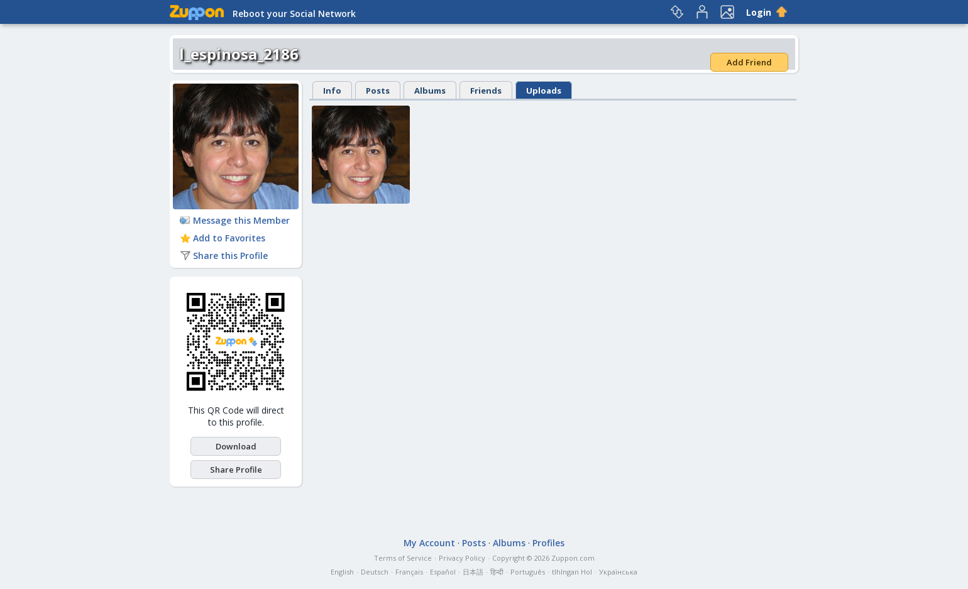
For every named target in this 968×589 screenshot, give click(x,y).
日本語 (473, 571)
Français (409, 571)
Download (236, 446)
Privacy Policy (462, 558)
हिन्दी (496, 571)
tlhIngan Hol (572, 571)
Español (443, 571)
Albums (430, 90)
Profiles (548, 543)
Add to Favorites (222, 238)
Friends (486, 90)
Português (527, 571)
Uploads (543, 90)
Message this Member (235, 220)
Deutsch (374, 571)
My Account (429, 543)
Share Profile (236, 469)
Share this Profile (224, 255)
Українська (618, 571)
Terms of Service (403, 558)
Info (332, 90)
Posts (378, 90)
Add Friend (749, 62)
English (342, 571)
